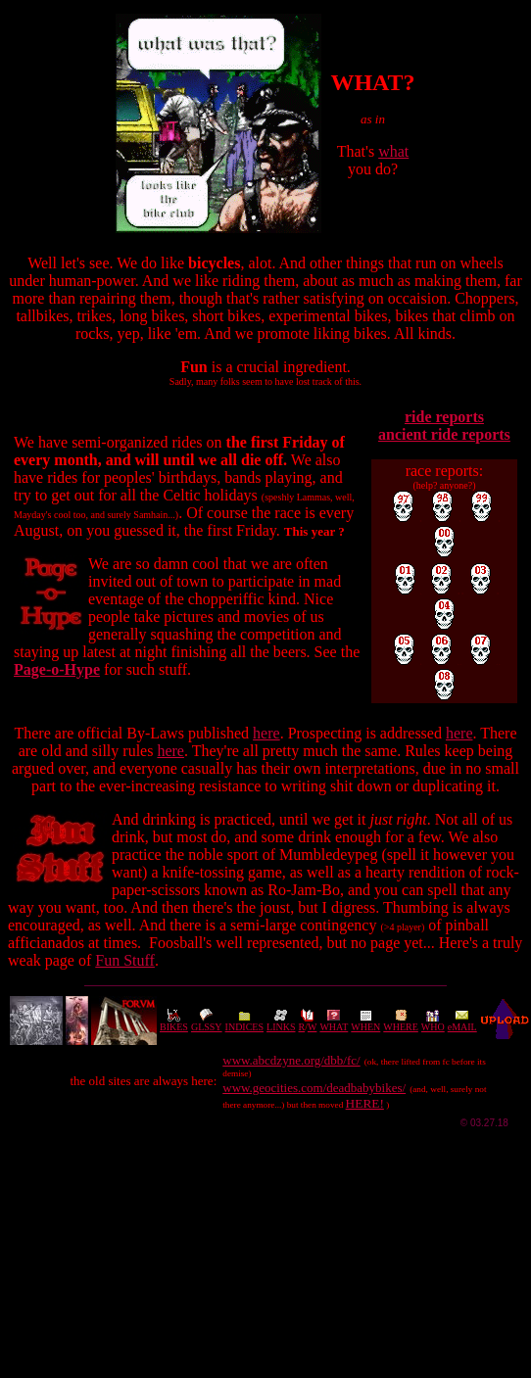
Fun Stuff (125, 960)
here (266, 733)
